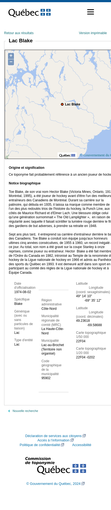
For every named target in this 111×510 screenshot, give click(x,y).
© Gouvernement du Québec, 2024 (53, 484)
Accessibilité (81, 445)
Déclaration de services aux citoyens (53, 436)
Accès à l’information (53, 440)
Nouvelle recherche (25, 410)
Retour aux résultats (18, 33)
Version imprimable (93, 33)
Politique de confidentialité (40, 445)
